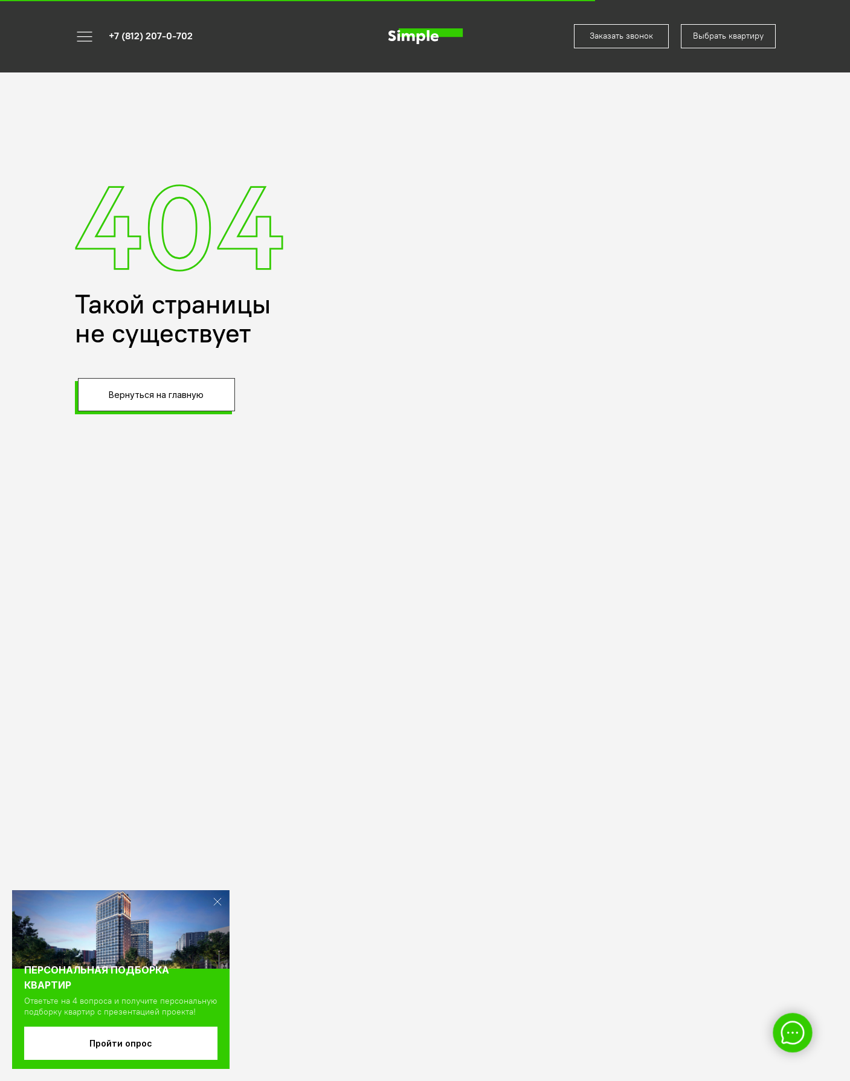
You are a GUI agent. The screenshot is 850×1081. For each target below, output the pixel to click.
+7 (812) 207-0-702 (151, 36)
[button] (621, 36)
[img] (425, 36)
